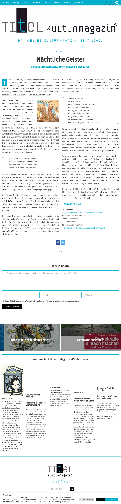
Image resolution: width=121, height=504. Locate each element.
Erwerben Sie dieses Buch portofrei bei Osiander (84, 228)
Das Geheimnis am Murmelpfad (33, 396)
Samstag (57, 3)
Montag (6, 3)
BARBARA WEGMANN (73, 204)
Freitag (47, 3)
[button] (72, 489)
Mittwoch (26, 3)
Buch (60, 251)
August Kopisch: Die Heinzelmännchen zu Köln (82, 212)
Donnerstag (37, 3)
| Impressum (78, 3)
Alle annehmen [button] (112, 499)
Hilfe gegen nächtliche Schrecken (105, 389)
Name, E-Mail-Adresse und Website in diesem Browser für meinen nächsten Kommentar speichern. (42, 301)
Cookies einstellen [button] (87, 499)
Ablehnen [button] (100, 499)
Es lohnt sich (78, 392)
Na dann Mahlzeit (56, 388)
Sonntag (67, 3)
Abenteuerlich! (7, 399)
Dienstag (16, 3)
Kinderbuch (60, 51)
